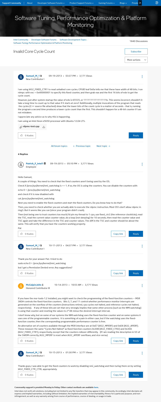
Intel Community (20, 39)
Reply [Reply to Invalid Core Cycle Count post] (136, 135)
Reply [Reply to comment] (136, 233)
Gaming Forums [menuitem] (106, 2)
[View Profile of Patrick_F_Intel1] (36, 163)
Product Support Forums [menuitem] (81, 2)
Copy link (118, 233)
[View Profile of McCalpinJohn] (34, 284)
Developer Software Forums (44, 39)
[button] (141, 76)
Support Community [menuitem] (11, 2)
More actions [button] (133, 59)
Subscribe (136, 51)
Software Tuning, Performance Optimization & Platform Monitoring (42, 42)
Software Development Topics (73, 39)
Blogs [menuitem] (122, 2)
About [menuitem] (29, 2)
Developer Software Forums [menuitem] (50, 2)
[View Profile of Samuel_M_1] (34, 75)
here (96, 387)
